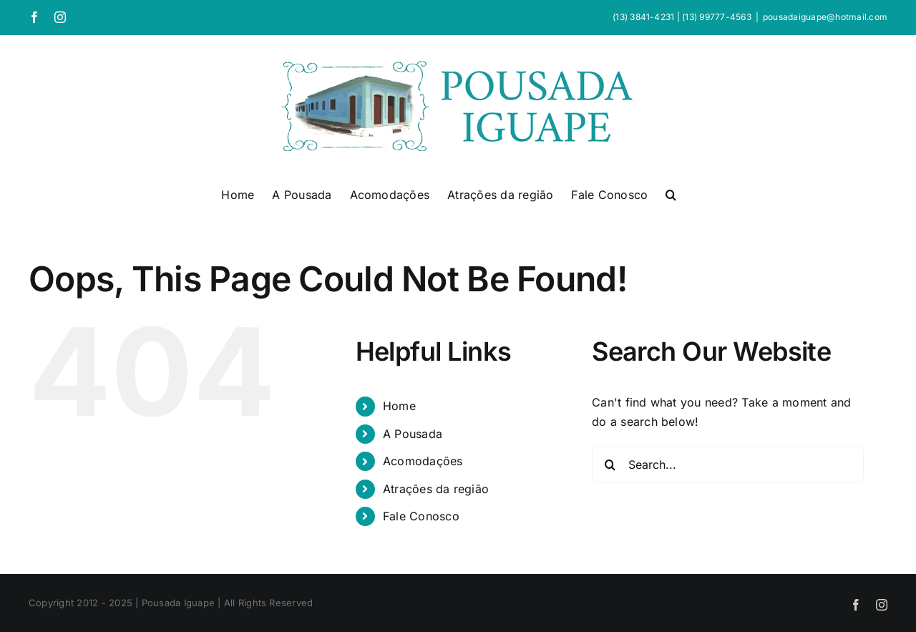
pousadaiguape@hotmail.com (825, 16)
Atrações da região (436, 489)
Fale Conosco (421, 516)
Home (399, 406)
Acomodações (423, 461)
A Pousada (412, 434)
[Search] (610, 464)
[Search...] (728, 464)
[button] (671, 193)
